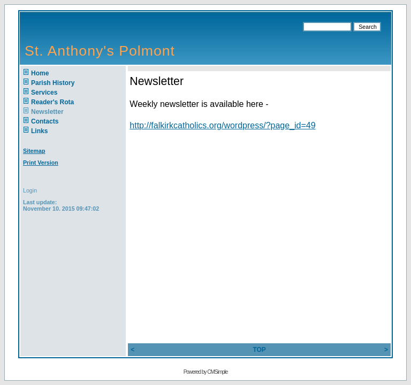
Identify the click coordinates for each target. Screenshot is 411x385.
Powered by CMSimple (206, 372)
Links (39, 131)
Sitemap (34, 151)
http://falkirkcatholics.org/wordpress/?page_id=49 (222, 125)
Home (40, 73)
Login (30, 190)
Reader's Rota (52, 102)
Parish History (52, 83)
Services (44, 92)
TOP (259, 349)
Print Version (40, 162)
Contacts (44, 121)
